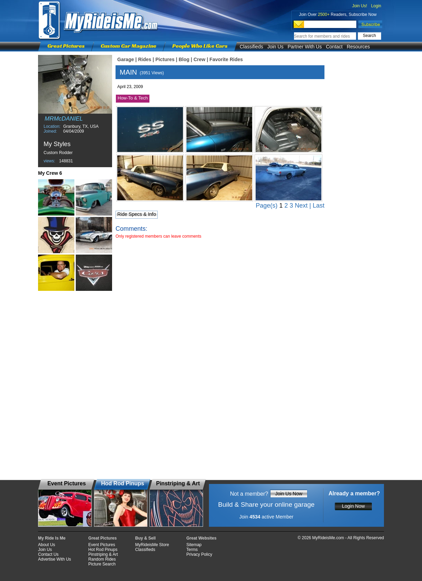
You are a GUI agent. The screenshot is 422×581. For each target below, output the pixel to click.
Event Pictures (101, 544)
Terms (192, 549)
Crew (199, 59)
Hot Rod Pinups (102, 549)
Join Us (275, 46)
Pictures (164, 59)
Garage (125, 59)
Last (318, 205)
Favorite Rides (226, 59)
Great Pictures (66, 45)
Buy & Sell (145, 538)
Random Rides (102, 559)
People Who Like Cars (200, 45)
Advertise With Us (54, 559)
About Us (46, 544)
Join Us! (359, 5)
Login (376, 5)
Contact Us (48, 554)
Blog (183, 59)
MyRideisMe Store (152, 544)
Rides (144, 59)
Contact (334, 46)
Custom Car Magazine (128, 45)
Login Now (353, 506)
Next (301, 205)
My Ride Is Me (51, 538)
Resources (358, 46)
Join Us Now (288, 493)
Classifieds (251, 46)
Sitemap (194, 544)
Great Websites (201, 538)
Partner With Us (304, 46)
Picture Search (102, 564)
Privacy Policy (199, 554)
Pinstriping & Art (103, 554)
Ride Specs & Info (136, 214)
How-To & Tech (133, 98)
